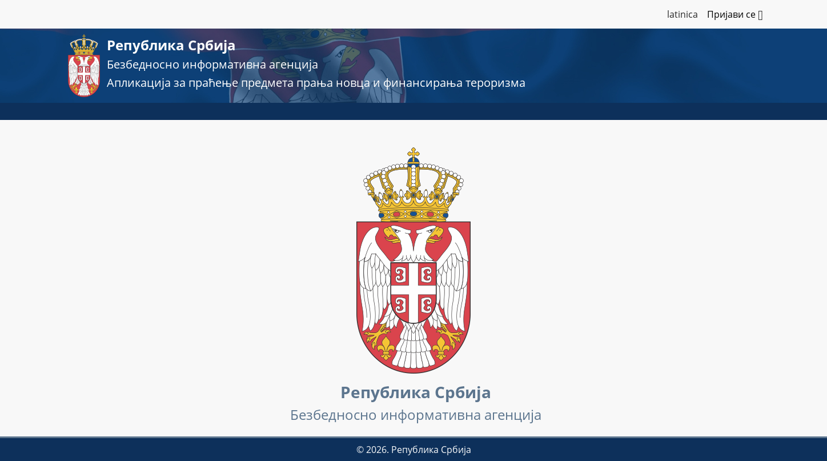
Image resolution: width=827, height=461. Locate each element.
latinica (682, 14)
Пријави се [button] (735, 15)
